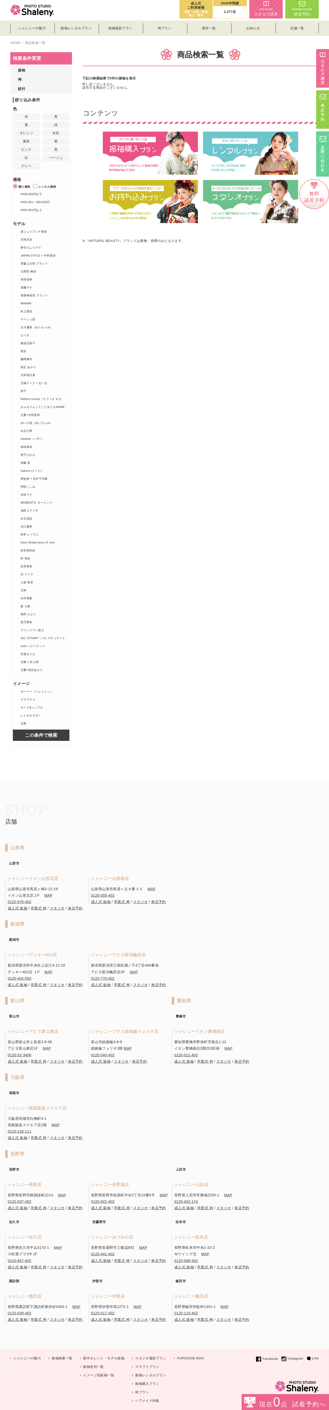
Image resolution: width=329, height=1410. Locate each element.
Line (313, 1358)
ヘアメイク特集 (147, 1401)
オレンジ (26, 133)
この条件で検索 (41, 735)
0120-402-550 (19, 978)
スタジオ (57, 908)
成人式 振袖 (17, 908)
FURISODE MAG (190, 1358)
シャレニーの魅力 (27, 1358)
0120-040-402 (103, 1055)
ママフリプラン (147, 1367)
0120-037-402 (19, 1201)
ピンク (26, 149)
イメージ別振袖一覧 (98, 1375)
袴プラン (142, 1392)
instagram (292, 1358)
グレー (26, 166)
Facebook (267, 1359)
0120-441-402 (103, 1254)
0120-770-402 (103, 978)
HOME (15, 43)
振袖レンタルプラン (150, 1375)
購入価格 (21, 186)
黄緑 (26, 141)
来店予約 (302, 8)
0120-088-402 (186, 1261)
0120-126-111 (19, 1131)
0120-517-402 (103, 1313)
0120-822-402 (103, 1201)
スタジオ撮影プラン (150, 1358)
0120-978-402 (19, 902)
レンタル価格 (44, 186)
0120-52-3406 (19, 1055)
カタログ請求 (266, 8)
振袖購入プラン (147, 1384)
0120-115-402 (186, 1313)
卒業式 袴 (39, 908)
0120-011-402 (186, 1055)
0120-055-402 (103, 895)
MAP (48, 895)
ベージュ (56, 158)
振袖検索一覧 (62, 1358)
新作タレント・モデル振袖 (103, 1358)
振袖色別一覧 (93, 1367)
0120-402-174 (186, 1201)
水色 (55, 133)
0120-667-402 (19, 1261)
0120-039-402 (19, 1313)
